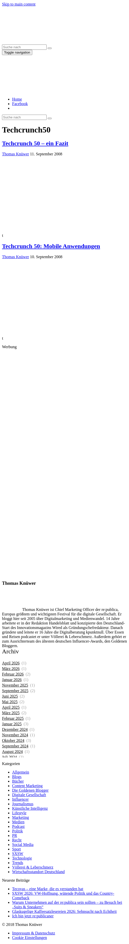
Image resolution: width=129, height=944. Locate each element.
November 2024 (15, 735)
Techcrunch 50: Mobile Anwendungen (51, 246)
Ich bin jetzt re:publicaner (33, 916)
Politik (17, 831)
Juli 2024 (9, 757)
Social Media (23, 844)
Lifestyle (19, 813)
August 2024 (12, 751)
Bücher (18, 781)
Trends (17, 863)
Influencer (20, 799)
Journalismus (22, 804)
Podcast (18, 826)
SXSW (17, 853)
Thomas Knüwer (15, 154)
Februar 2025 (13, 718)
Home (17, 99)
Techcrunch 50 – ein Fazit (35, 143)
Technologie (22, 858)
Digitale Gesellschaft (29, 795)
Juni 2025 (10, 696)
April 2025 (11, 707)
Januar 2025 (12, 724)
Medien (18, 822)
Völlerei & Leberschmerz (32, 867)
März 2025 (11, 713)
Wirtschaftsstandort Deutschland (38, 872)
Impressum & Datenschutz (33, 933)
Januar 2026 (12, 680)
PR (14, 835)
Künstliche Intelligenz (30, 808)
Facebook (20, 104)
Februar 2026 (13, 674)
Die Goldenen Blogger (30, 790)
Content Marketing (27, 786)
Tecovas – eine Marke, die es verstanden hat (47, 889)
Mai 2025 (10, 702)
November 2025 (15, 685)
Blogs (16, 777)
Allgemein (20, 772)
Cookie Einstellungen (29, 937)
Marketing (20, 817)
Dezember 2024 (15, 729)
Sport (16, 849)
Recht (16, 840)
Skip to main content (19, 4)
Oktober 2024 (13, 740)
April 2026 (11, 663)
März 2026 (11, 668)
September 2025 (15, 691)
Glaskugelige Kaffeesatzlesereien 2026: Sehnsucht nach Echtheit (64, 911)
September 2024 (15, 746)
